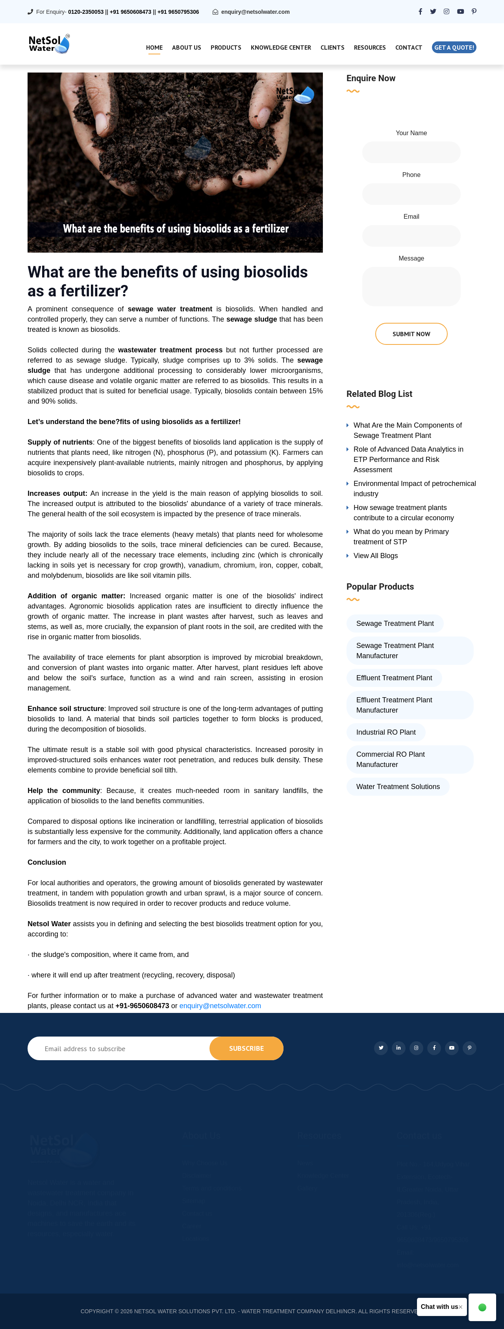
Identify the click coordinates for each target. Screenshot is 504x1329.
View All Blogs (376, 556)
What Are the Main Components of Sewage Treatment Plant (408, 430)
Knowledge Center (281, 47)
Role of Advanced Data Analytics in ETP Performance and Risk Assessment (408, 459)
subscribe (246, 1048)
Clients (333, 47)
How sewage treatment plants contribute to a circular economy (404, 513)
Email (411, 216)
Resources (370, 47)
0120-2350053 (86, 12)
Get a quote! (454, 47)
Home (154, 47)
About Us (186, 47)
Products (226, 47)
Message (411, 258)
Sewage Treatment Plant (395, 623)
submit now (411, 334)
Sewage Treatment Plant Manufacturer (395, 651)
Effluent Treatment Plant (394, 678)
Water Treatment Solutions (398, 787)
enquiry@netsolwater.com (255, 12)
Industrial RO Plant (386, 732)
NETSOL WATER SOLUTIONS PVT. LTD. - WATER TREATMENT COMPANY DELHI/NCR (245, 1311)
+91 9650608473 (131, 12)
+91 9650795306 (178, 12)
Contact (408, 47)
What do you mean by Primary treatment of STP (401, 537)
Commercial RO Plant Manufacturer (390, 759)
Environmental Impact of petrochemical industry (415, 489)
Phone (411, 174)
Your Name (411, 133)
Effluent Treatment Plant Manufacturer (394, 705)
